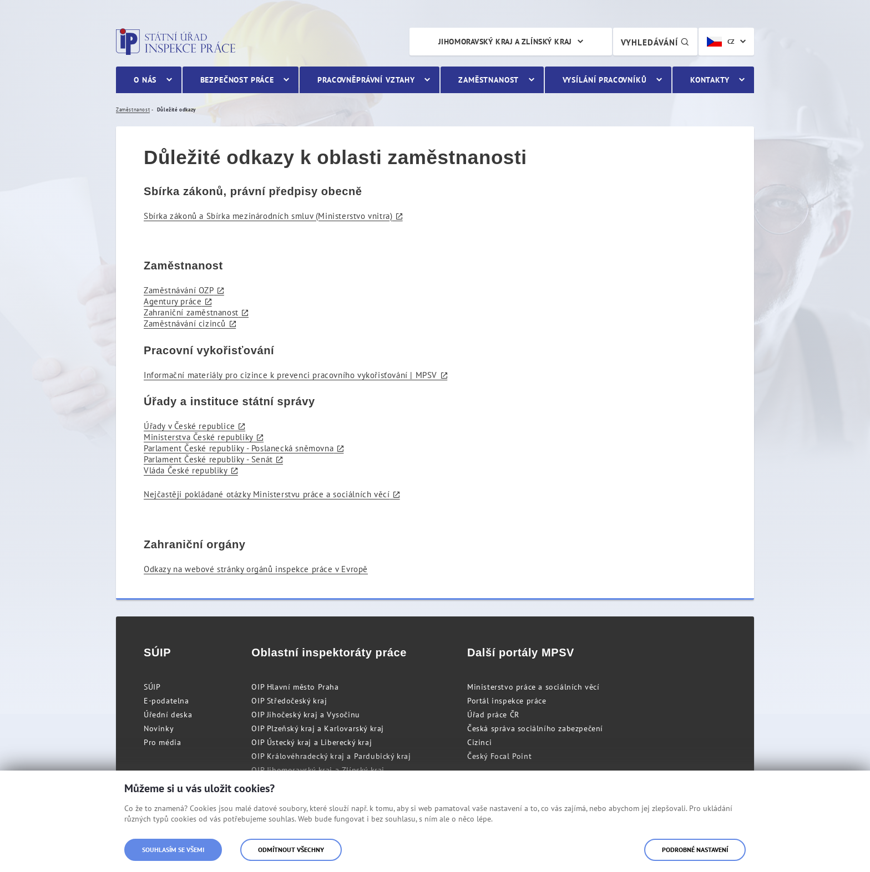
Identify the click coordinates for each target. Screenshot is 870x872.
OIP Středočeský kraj (289, 701)
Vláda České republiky (186, 470)
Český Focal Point (499, 756)
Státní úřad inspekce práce (175, 41)
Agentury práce (172, 301)
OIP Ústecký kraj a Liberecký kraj (311, 742)
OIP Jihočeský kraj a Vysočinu (305, 715)
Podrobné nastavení (695, 849)
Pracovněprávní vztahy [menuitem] (366, 80)
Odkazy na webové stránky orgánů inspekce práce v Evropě (256, 569)
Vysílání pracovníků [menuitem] (605, 80)
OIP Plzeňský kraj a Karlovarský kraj (317, 728)
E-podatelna (166, 701)
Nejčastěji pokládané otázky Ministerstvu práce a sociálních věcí (267, 494)
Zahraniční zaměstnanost (191, 312)
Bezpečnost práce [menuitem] (237, 80)
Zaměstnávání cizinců (185, 323)
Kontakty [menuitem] (710, 80)
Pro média (162, 742)
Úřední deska (168, 715)
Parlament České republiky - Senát (208, 459)
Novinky (159, 728)
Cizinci (479, 742)
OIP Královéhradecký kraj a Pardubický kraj (331, 756)
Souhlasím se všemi (173, 849)
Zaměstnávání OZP (179, 290)
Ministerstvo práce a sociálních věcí (533, 687)
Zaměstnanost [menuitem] (488, 80)
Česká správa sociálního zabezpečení (535, 728)
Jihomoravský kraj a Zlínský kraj (505, 42)
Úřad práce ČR (493, 715)
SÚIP (152, 687)
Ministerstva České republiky (199, 437)
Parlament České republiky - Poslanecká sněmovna (238, 448)
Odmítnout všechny (291, 849)
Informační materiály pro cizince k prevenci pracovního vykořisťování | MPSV (290, 375)
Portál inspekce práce (507, 701)
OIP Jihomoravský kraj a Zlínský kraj (318, 770)
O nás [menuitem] (145, 80)
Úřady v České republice (189, 426)
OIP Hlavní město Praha (294, 687)
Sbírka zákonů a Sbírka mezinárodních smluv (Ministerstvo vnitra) (268, 216)
